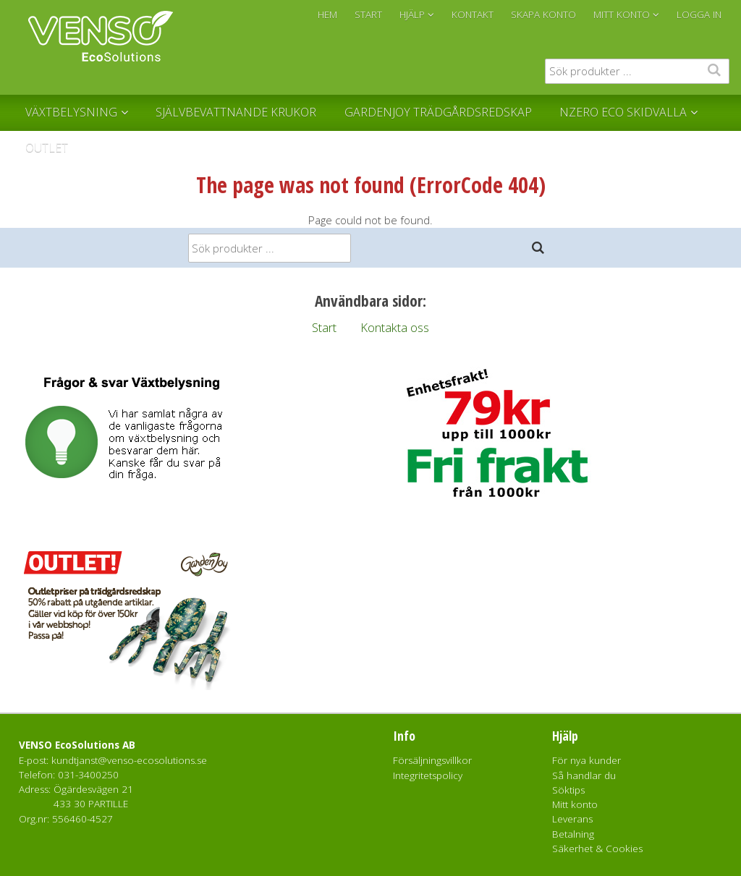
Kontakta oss (394, 327)
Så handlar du (584, 775)
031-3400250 (88, 774)
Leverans (572, 818)
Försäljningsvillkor (432, 760)
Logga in (699, 14)
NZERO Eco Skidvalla (623, 112)
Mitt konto (575, 804)
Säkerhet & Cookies (597, 848)
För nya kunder (586, 760)
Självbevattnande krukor (236, 112)
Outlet (46, 148)
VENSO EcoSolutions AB (77, 745)
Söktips (568, 789)
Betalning (573, 834)
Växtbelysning (71, 112)
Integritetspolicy (427, 775)
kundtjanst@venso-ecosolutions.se (129, 760)
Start (324, 327)
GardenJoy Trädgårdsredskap (438, 112)
